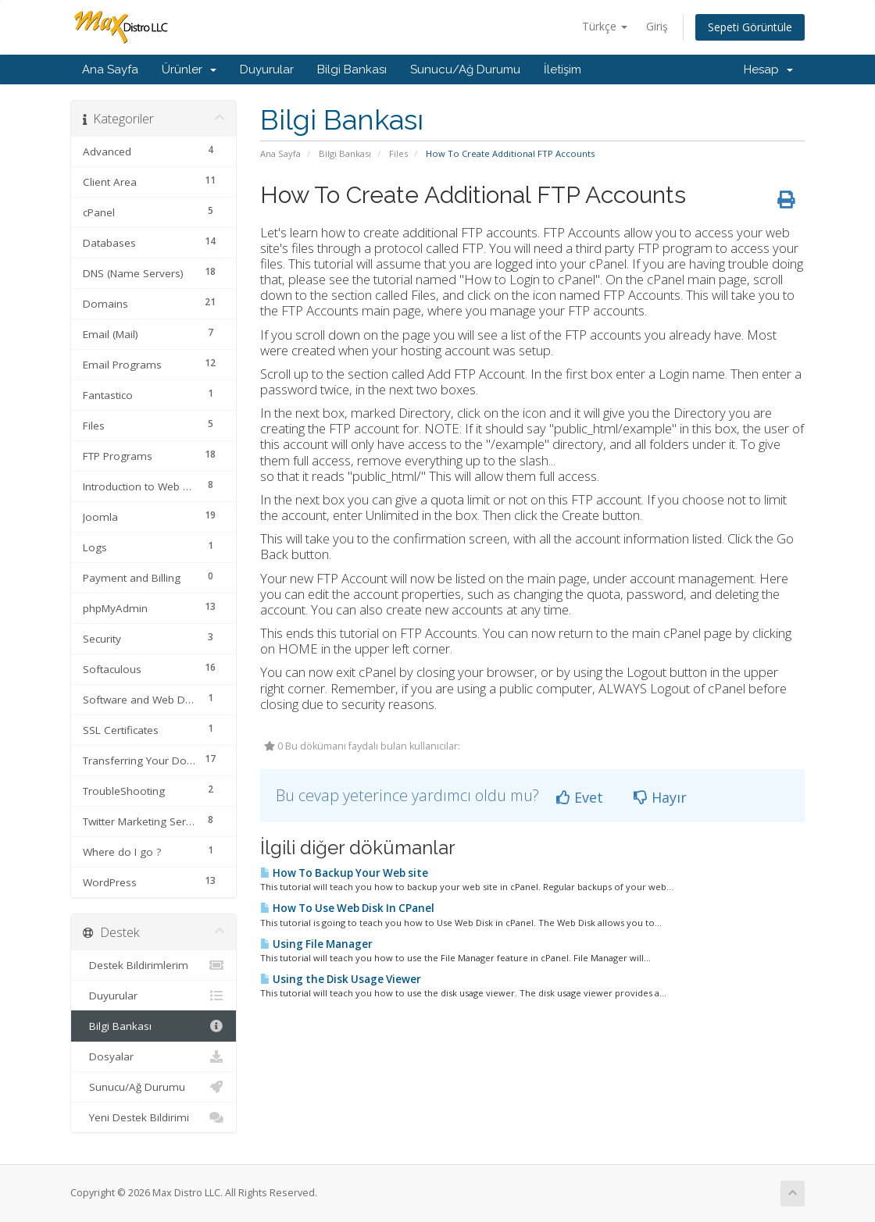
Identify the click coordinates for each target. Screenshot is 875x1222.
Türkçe (604, 26)
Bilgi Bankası (352, 69)
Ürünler (189, 69)
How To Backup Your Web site (344, 873)
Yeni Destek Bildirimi (153, 1117)
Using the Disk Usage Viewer (340, 979)
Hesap (768, 69)
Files (398, 153)
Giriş (657, 26)
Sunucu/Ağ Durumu (465, 69)
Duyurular (267, 69)
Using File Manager (316, 944)
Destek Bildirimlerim (153, 965)
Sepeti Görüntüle (750, 27)
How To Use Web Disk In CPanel (347, 908)
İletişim (562, 69)
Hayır (660, 797)
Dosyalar (153, 1056)
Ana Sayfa (110, 69)
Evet (579, 797)
